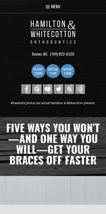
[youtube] (47, 89)
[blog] (69, 89)
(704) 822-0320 (62, 54)
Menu (53, 6)
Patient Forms (38, 71)
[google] (37, 89)
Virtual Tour (53, 71)
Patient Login (68, 71)
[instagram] (80, 89)
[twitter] (58, 89)
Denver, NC (39, 54)
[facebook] (26, 89)
